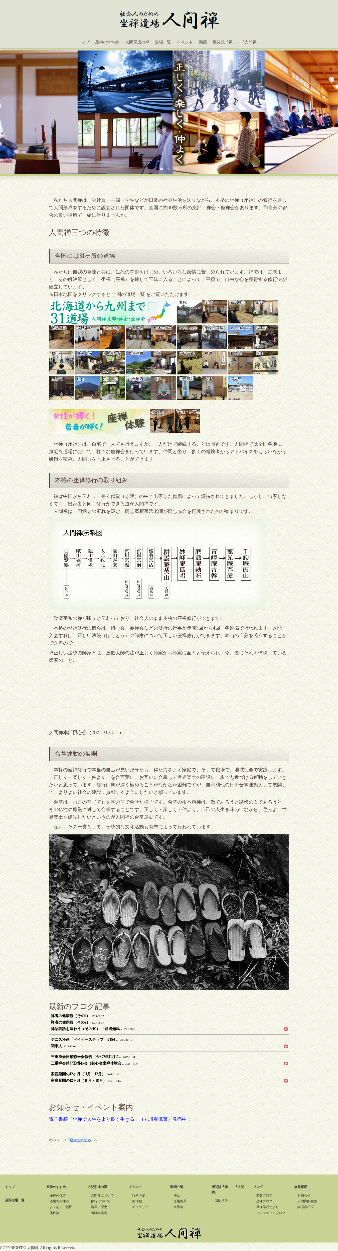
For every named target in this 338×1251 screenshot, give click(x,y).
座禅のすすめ (107, 42)
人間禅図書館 (308, 1201)
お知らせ (305, 1196)
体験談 (56, 1213)
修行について (102, 1201)
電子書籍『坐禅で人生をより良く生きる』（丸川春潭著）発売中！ (120, 1119)
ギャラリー (141, 1207)
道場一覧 (163, 42)
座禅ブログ (265, 1201)
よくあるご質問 (62, 1207)
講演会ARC (307, 1207)
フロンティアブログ (272, 1213)
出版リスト (224, 1201)
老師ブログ (265, 1196)
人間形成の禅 (137, 42)
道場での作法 (61, 1201)
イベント (185, 42)
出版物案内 (100, 1213)
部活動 (138, 1201)
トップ (83, 42)
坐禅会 (180, 1207)
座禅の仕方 (59, 1196)
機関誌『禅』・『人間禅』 (237, 42)
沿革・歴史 (100, 1207)
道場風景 (182, 1201)
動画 (203, 42)
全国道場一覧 (15, 1200)
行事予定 (140, 1196)
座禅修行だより (269, 1207)
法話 (178, 1196)
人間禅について (104, 1196)
